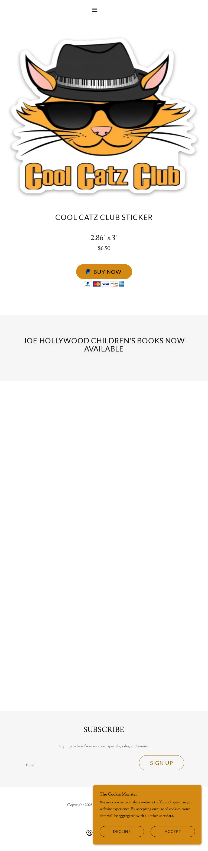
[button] (104, 9)
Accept (173, 831)
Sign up (161, 763)
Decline (122, 831)
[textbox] (78, 762)
